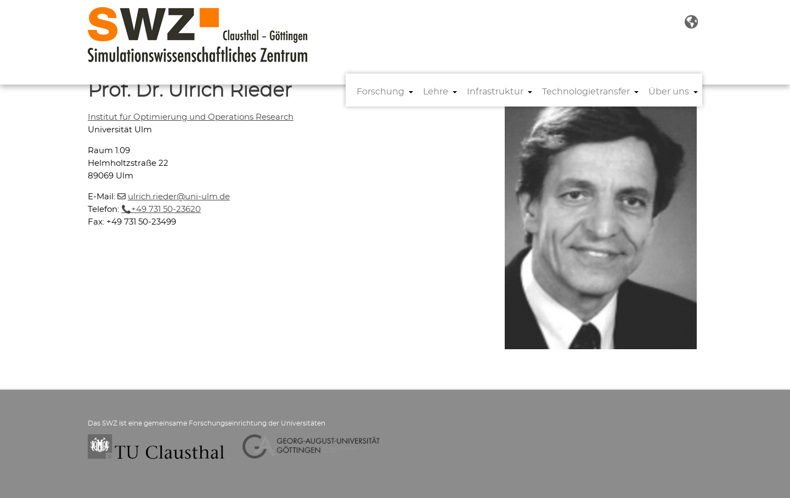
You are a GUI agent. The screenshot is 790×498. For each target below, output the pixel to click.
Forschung (380, 91)
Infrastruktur (495, 91)
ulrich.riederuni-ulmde (179, 197)
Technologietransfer (586, 91)
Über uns (668, 91)
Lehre (435, 91)
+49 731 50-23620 (166, 209)
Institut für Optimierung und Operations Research (191, 117)
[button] (691, 22)
